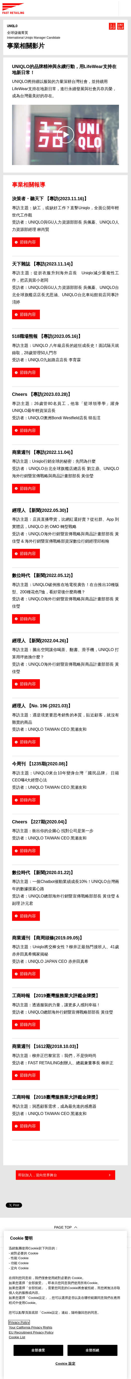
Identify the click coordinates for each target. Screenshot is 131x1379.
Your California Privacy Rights (30, 1327)
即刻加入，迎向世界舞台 (37, 1175)
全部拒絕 (92, 1350)
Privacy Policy (19, 1322)
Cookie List (17, 1337)
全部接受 (38, 1350)
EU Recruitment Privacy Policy (31, 1332)
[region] (65, 1305)
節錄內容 (28, 242)
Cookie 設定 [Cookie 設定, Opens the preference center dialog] (65, 1363)
